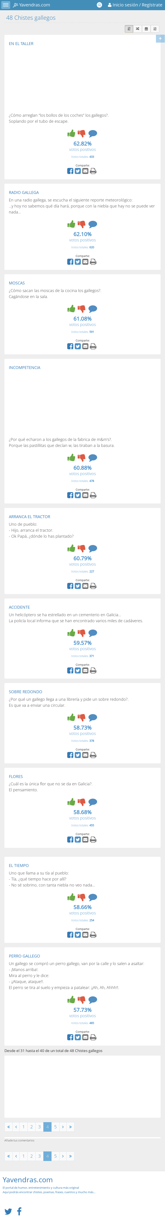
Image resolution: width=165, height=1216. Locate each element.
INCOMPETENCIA (24, 367)
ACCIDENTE (19, 607)
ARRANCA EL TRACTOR (29, 516)
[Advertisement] (46, 79)
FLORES (16, 776)
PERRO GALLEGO (24, 956)
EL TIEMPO (19, 865)
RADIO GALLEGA (24, 192)
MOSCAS (17, 283)
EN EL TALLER (21, 43)
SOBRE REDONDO (25, 691)
